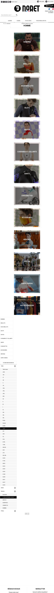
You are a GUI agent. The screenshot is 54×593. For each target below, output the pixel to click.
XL (3, 409)
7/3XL (4, 444)
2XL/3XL (4, 455)
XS (3, 398)
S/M (3, 450)
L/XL (4, 452)
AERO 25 (4, 499)
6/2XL (4, 441)
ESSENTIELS (5, 502)
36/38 (4, 476)
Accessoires (4, 350)
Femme (18, 20)
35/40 (4, 458)
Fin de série (28, 20)
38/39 (4, 463)
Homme (10, 20)
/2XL (4, 388)
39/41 (4, 479)
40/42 (4, 466)
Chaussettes (4, 346)
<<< (26, 513)
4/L (3, 436)
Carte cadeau (4, 357)
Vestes (2, 334)
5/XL (4, 439)
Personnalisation (41, 20)
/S (3, 377)
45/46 (4, 471)
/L (3, 382)
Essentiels (5, 494)
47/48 (4, 474)
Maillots (3, 323)
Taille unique (5, 369)
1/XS (4, 428)
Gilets (2, 330)
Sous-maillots (4, 326)
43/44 (4, 468)
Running (3, 319)
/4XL (4, 393)
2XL (3, 412)
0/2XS (4, 425)
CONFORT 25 (5, 505)
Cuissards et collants (6, 338)
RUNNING (4, 508)
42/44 (4, 484)
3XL (3, 415)
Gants (2, 342)
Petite (4, 420)
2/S (3, 431)
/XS (3, 374)
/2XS (4, 372)
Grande (4, 423)
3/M (3, 433)
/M (3, 380)
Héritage (3, 354)
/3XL (4, 390)
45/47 (4, 482)
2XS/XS (4, 447)
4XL (3, 417)
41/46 (4, 460)
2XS (3, 396)
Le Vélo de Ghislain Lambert (8, 497)
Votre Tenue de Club (27, 23)
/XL (3, 385)
